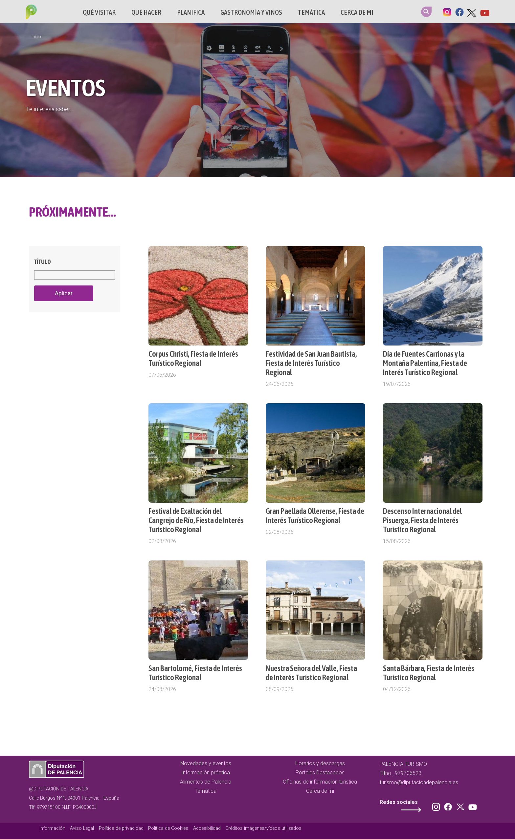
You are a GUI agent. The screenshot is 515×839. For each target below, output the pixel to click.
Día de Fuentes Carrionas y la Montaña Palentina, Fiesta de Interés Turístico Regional (425, 363)
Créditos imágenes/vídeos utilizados (263, 828)
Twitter (472, 11)
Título (42, 261)
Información (52, 828)
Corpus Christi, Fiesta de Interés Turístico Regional (193, 358)
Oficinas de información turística (320, 782)
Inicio (36, 36)
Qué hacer (146, 12)
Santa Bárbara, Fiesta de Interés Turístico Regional (428, 673)
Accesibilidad (207, 828)
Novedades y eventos (205, 763)
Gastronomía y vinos (251, 12)
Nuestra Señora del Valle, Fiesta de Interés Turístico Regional (311, 673)
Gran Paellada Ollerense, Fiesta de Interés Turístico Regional (315, 516)
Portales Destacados (320, 772)
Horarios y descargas (320, 763)
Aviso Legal (82, 828)
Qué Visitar (99, 12)
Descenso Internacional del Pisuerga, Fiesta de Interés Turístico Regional (422, 520)
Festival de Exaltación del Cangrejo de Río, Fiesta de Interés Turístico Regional (196, 520)
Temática (311, 12)
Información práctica (205, 772)
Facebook (459, 11)
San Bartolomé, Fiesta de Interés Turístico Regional (195, 673)
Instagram (447, 11)
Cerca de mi (357, 12)
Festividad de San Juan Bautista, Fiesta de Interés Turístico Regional (311, 363)
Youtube (484, 11)
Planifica (191, 12)
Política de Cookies (168, 828)
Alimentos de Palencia (205, 782)
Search (426, 12)
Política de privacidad (121, 828)
